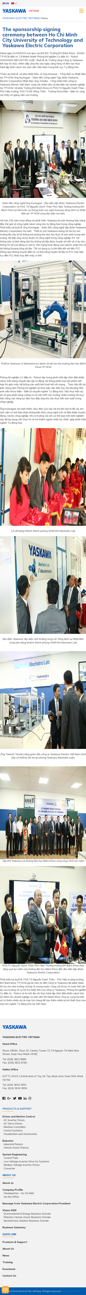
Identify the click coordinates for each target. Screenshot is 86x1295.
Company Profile (12, 1189)
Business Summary (14, 1227)
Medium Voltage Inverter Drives (22, 1164)
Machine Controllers (15, 1126)
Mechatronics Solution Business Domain (26, 1220)
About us (8, 1182)
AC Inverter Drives (14, 1120)
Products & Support (17, 1108)
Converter (9, 1168)
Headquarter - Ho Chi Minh (19, 1193)
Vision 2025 (9, 1210)
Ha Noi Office (11, 1196)
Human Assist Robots (16, 1147)
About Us (8, 1248)
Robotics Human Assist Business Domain (27, 1217)
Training (7, 1262)
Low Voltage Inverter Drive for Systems (26, 1161)
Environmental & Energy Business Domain (27, 1213)
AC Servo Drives (13, 1123)
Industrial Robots (13, 1144)
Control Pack (11, 1157)
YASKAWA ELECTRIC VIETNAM (20, 18)
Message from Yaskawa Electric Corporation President (36, 1203)
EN (5, 3)
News (5, 1255)
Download (8, 1269)
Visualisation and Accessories (20, 1133)
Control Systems (13, 1130)
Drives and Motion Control (18, 1116)
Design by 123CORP (71, 1291)
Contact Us (9, 1275)
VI (14, 3)
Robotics (7, 1140)
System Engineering (14, 1154)
